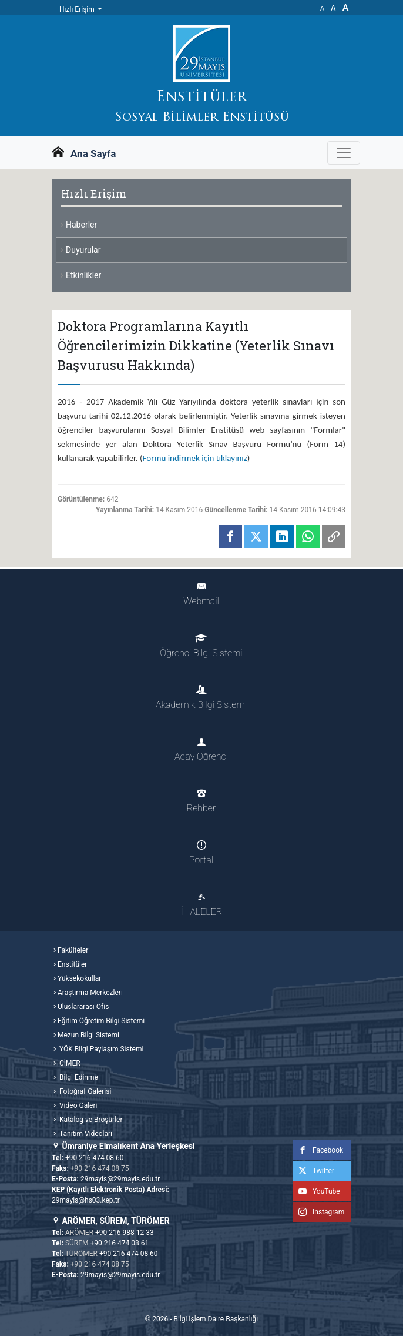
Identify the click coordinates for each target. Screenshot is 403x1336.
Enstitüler (72, 964)
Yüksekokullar (79, 978)
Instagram (318, 1212)
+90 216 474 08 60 (94, 1158)
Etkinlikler (83, 275)
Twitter (313, 1171)
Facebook (318, 1150)
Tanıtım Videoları (85, 1134)
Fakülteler (73, 950)
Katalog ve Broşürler (90, 1119)
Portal (201, 853)
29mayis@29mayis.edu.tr (120, 1179)
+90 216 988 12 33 (124, 1232)
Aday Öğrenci (201, 749)
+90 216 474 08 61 (119, 1243)
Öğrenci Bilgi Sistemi (201, 646)
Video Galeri (77, 1105)
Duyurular (83, 250)
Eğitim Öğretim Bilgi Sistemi (101, 1021)
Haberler (81, 224)
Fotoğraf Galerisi (84, 1091)
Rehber (201, 801)
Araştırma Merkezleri (90, 992)
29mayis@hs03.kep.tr (86, 1200)
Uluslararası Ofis (83, 1007)
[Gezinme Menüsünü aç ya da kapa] (343, 153)
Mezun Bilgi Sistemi (88, 1035)
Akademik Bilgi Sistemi (201, 697)
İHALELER (201, 904)
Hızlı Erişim (77, 9)
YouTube (316, 1191)
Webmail (201, 594)
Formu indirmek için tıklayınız (195, 458)
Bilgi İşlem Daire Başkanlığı (215, 1319)
